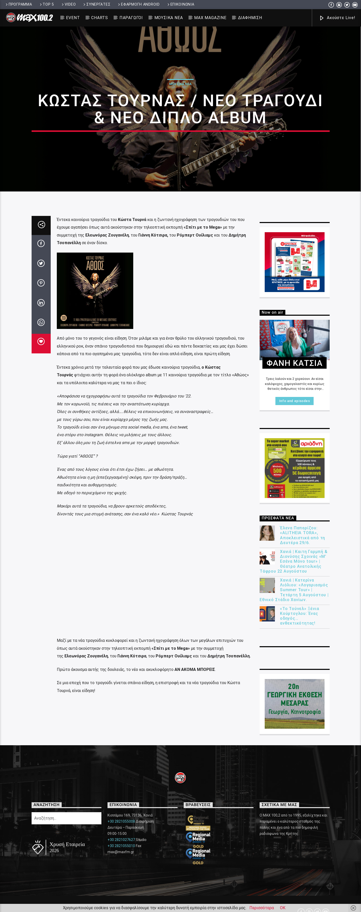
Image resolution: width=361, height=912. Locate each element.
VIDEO (68, 4)
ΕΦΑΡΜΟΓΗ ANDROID (138, 4)
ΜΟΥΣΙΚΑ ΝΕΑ (168, 17)
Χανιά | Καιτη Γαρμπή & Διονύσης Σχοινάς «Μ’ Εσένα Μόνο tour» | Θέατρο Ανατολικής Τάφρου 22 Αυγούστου (294, 713)
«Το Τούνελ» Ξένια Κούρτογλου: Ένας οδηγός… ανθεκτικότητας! (299, 768)
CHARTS (99, 17)
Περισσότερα (261, 907)
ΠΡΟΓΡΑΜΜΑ (18, 4)
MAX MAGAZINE (210, 17)
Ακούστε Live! (337, 18)
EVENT (73, 17)
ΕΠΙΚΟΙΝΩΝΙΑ (180, 4)
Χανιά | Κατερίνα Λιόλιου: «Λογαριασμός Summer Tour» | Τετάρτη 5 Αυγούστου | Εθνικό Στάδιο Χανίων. (294, 742)
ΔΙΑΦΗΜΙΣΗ (250, 17)
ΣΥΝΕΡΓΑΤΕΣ (96, 4)
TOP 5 (46, 4)
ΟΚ (282, 907)
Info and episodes (294, 553)
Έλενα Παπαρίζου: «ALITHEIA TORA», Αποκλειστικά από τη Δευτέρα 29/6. (302, 687)
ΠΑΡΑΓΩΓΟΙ (131, 17)
